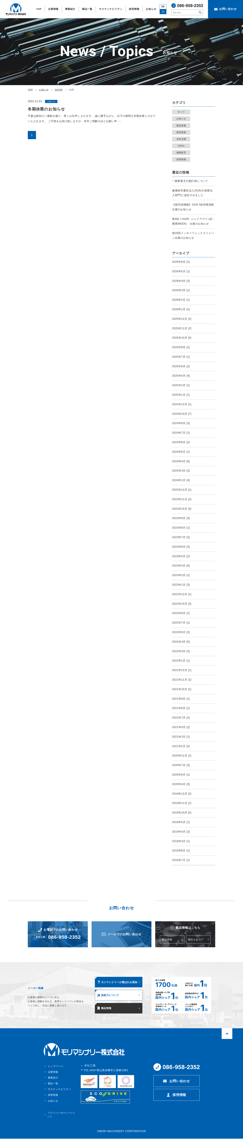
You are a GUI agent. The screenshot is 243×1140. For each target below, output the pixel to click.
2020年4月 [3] (181, 784)
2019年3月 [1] (181, 841)
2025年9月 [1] (181, 347)
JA (163, 11)
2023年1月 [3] (181, 584)
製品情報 (182, 125)
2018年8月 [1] (181, 850)
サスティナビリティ (59, 1093)
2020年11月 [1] (181, 755)
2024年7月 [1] (181, 432)
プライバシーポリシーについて (61, 1118)
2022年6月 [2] (181, 632)
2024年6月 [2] (181, 442)
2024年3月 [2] (181, 470)
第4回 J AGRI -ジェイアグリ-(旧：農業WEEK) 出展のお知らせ (193, 221)
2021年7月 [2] (181, 717)
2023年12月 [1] (181, 489)
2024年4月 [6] (181, 461)
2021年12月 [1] (181, 670)
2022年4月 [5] (181, 641)
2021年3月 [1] (181, 736)
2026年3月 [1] (181, 290)
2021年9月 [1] (181, 698)
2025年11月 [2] (181, 328)
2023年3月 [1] (181, 575)
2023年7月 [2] (181, 537)
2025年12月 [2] (181, 318)
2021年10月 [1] (181, 689)
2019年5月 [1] (181, 822)
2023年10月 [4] (181, 508)
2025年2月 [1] (181, 385)
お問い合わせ (179, 1084)
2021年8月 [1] (181, 708)
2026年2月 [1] (181, 299)
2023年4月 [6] (181, 565)
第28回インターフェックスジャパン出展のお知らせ (193, 235)
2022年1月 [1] (181, 660)
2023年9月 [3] (181, 518)
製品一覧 (52, 1087)
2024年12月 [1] (181, 404)
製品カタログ (196, 939)
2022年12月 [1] (181, 594)
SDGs (182, 145)
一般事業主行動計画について (190, 181)
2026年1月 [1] (181, 309)
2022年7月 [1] (181, 622)
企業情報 (52, 1075)
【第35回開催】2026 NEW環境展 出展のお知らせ (193, 207)
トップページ (55, 1069)
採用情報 (182, 159)
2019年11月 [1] (181, 803)
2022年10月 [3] (181, 603)
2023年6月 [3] (181, 546)
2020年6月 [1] (181, 774)
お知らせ (182, 118)
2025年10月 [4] (181, 337)
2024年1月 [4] (181, 480)
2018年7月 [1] (181, 860)
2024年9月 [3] (181, 423)
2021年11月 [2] (181, 679)
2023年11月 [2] (181, 499)
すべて (182, 112)
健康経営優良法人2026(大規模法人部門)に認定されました (192, 193)
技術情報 (182, 132)
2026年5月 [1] (181, 271)
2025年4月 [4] (181, 375)
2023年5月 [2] (181, 556)
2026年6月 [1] (181, 261)
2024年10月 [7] (181, 413)
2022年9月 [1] (181, 613)
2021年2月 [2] (181, 746)
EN (163, 6)
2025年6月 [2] (181, 366)
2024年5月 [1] (181, 451)
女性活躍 (182, 139)
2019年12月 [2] (181, 793)
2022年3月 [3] (181, 651)
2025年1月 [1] (181, 394)
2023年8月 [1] (181, 527)
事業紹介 (52, 1081)
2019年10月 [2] (181, 812)
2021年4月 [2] (181, 727)
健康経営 (182, 152)
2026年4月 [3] (181, 280)
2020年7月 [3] (181, 765)
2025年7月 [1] (181, 356)
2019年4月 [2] (181, 831)
